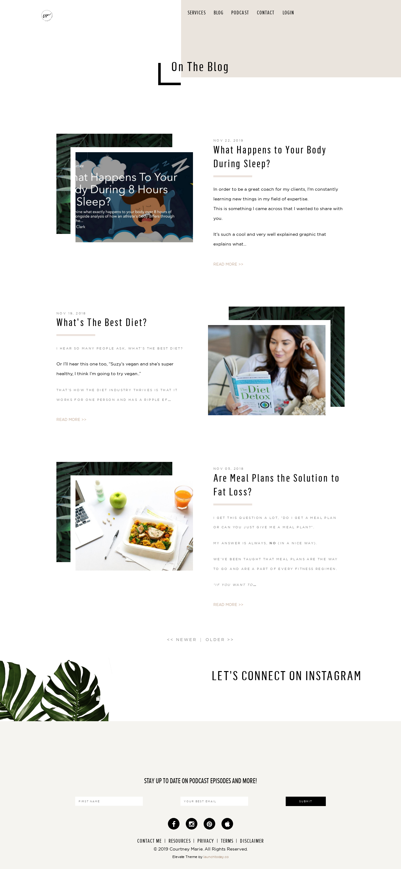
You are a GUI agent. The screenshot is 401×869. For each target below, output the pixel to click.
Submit (305, 801)
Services (197, 13)
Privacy (205, 841)
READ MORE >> (228, 264)
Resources (180, 841)
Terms (227, 841)
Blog (218, 13)
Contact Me (149, 841)
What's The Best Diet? (102, 322)
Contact (266, 13)
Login (288, 13)
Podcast (240, 13)
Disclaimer (252, 841)
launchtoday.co (216, 857)
